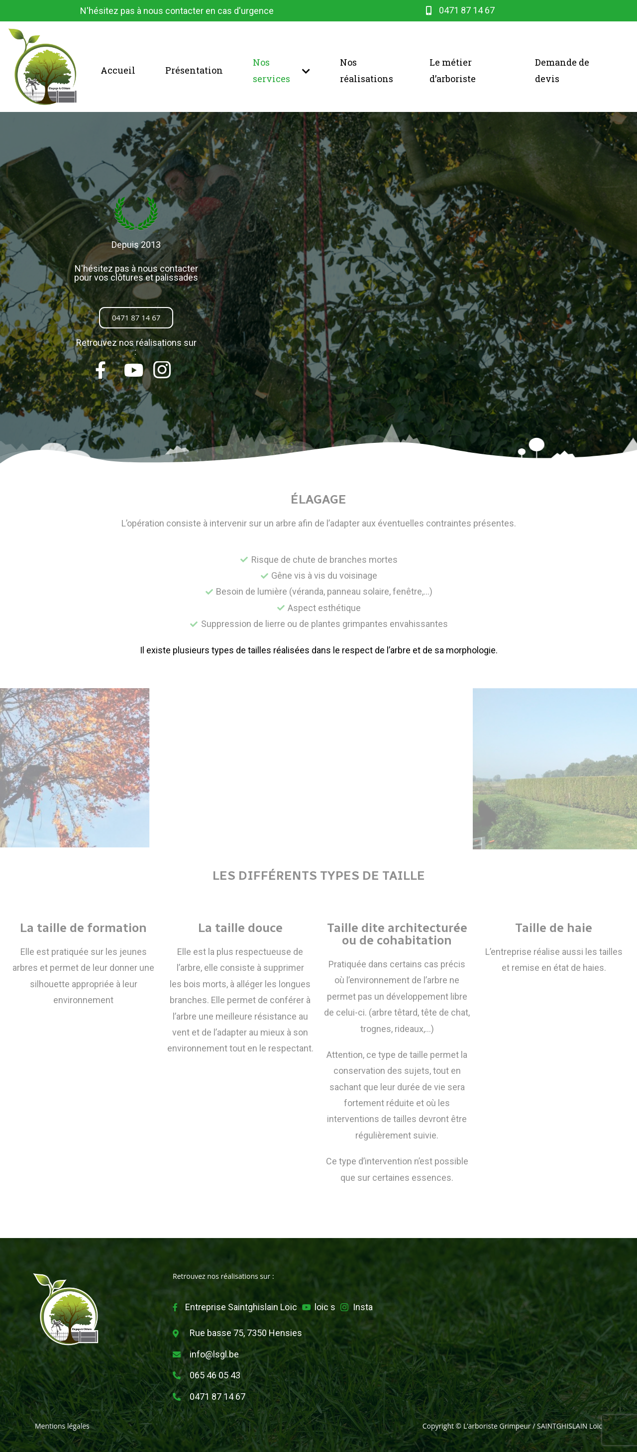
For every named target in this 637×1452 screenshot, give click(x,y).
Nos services (281, 70)
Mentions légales (62, 1426)
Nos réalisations (366, 70)
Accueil (118, 70)
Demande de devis (562, 70)
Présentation (194, 70)
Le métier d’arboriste (452, 70)
